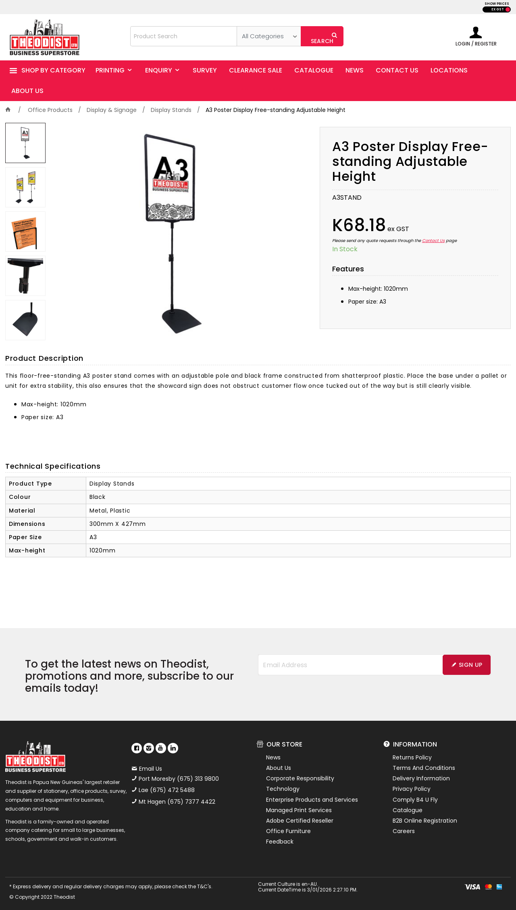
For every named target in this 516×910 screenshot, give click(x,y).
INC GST (508, 9)
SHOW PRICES (497, 4)
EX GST (497, 9)
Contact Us (433, 241)
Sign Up (470, 665)
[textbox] (184, 36)
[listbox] (269, 36)
